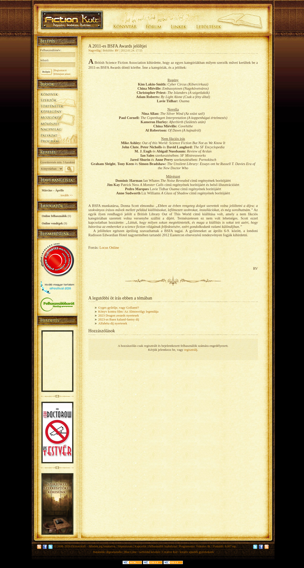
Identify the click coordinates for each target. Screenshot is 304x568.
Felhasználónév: (51, 50)
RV (117, 50)
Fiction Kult (78, 546)
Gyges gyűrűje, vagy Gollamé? (118, 307)
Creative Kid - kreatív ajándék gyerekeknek (188, 552)
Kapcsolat (140, 546)
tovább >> (67, 195)
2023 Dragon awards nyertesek (118, 315)
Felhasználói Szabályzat (163, 546)
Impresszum (125, 546)
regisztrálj (190, 349)
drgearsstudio (114, 552)
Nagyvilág (94, 50)
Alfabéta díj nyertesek (112, 323)
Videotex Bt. (203, 546)
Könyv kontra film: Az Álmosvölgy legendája (128, 311)
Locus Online (109, 248)
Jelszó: (44, 60)
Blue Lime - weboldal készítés (142, 552)
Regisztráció (60, 70)
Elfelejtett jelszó (62, 74)
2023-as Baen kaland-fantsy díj (118, 319)
